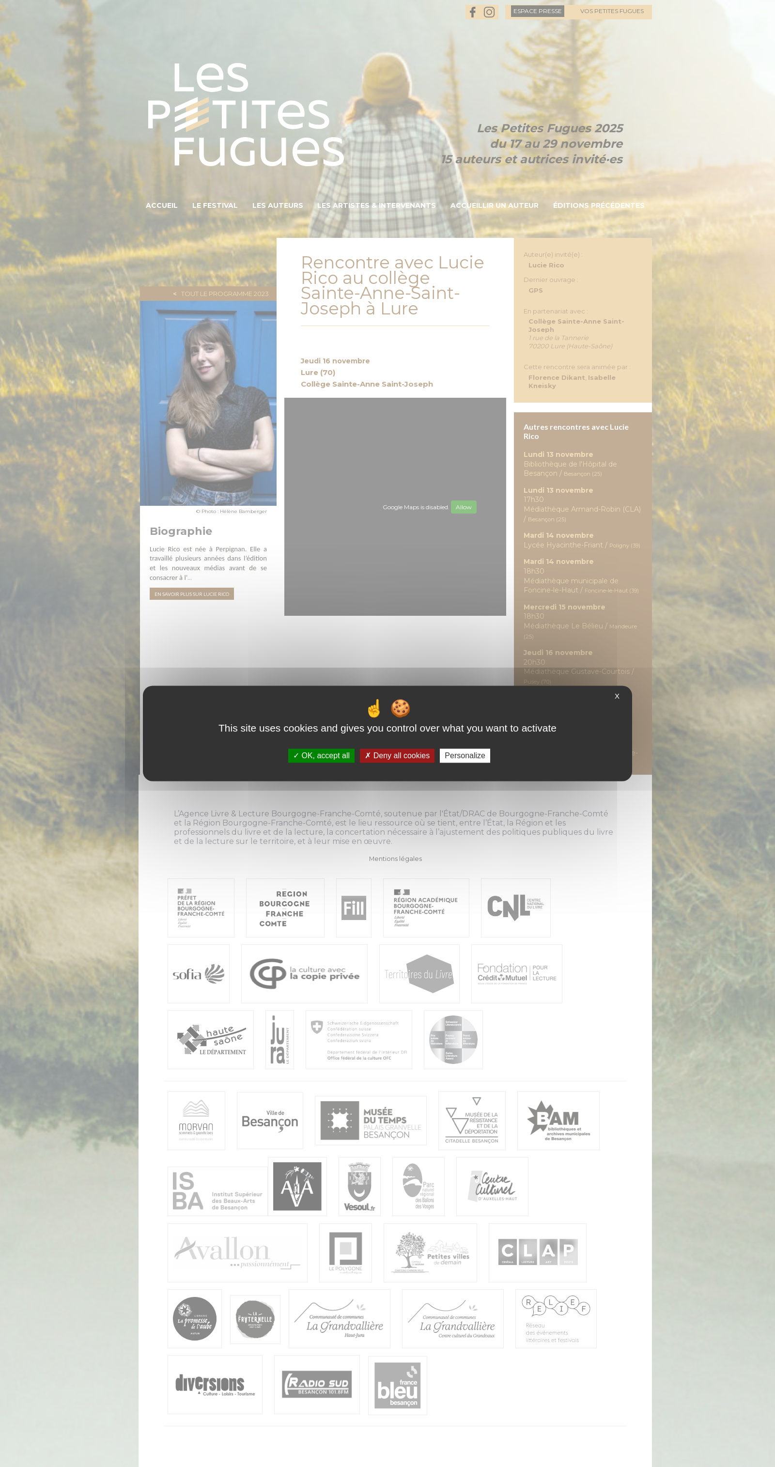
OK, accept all (321, 755)
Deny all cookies (397, 755)
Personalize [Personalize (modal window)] (465, 755)
